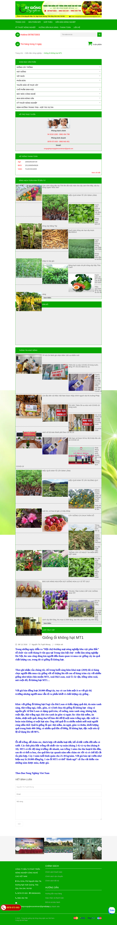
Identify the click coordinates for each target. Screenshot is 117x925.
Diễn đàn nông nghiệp (66, 22)
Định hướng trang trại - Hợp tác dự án (35, 107)
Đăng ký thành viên (52, 907)
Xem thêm (47, 298)
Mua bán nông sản (58, 98)
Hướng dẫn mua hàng (53, 894)
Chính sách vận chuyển (54, 876)
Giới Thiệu (48, 22)
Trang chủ (20, 22)
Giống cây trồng (58, 67)
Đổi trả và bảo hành (52, 902)
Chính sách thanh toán (53, 872)
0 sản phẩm (95, 44)
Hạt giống (58, 71)
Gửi (19, 824)
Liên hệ (77, 27)
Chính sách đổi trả (52, 881)
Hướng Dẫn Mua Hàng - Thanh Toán (55, 27)
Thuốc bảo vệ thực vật (27, 85)
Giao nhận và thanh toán (54, 898)
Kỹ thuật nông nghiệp (25, 27)
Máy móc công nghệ (58, 94)
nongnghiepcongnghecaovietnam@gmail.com (32, 906)
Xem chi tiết (96, 173)
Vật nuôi (58, 76)
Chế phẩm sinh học (58, 89)
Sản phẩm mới (34, 22)
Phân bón (58, 80)
